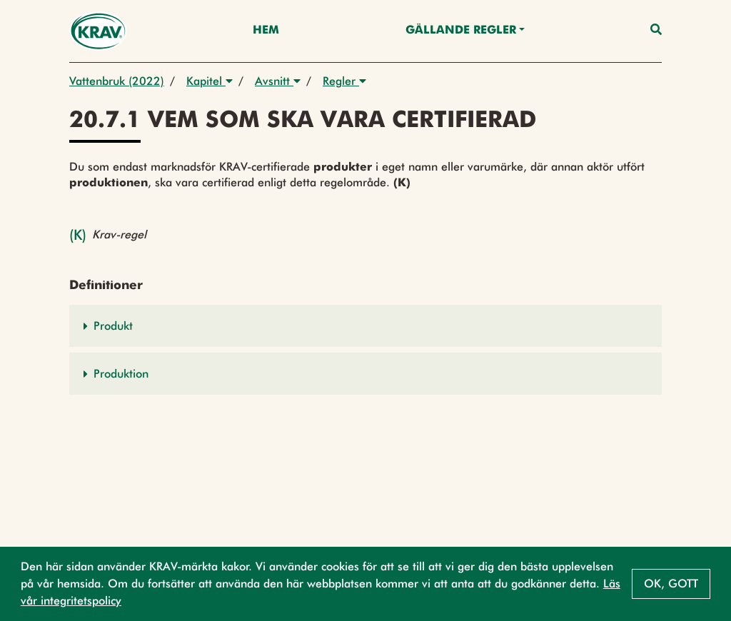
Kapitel (209, 81)
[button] (365, 326)
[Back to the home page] (98, 31)
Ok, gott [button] (671, 583)
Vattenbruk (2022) (116, 81)
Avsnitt (278, 81)
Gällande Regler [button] (460, 30)
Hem (266, 30)
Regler (344, 81)
